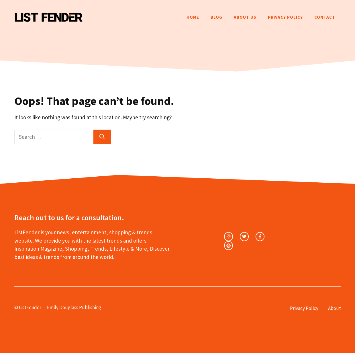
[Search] (102, 137)
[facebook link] (260, 236)
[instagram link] (228, 236)
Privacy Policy (285, 17)
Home (193, 17)
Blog (216, 17)
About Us (245, 17)
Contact (324, 17)
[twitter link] (244, 236)
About (334, 308)
